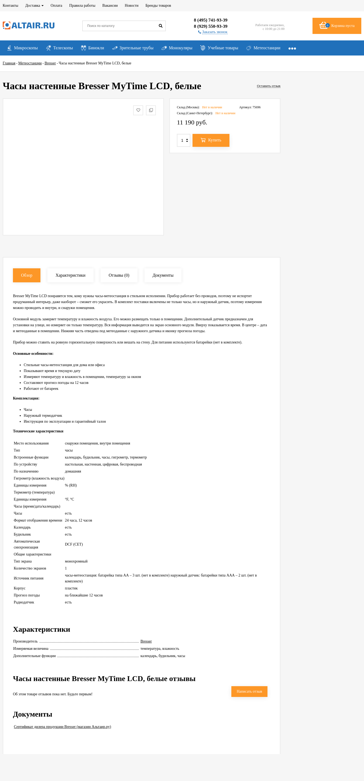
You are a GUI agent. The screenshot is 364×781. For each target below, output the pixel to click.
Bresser (146, 641)
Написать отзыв (249, 691)
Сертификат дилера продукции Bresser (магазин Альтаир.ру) (62, 727)
